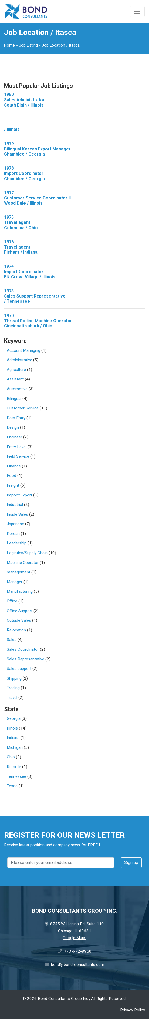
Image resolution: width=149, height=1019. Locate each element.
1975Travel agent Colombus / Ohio (21, 222)
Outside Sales (19, 620)
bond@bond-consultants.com (77, 964)
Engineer (14, 437)
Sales (11, 639)
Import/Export (19, 495)
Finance (14, 466)
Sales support (19, 668)
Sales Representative (25, 659)
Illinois (12, 728)
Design (13, 427)
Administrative (19, 359)
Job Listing (28, 45)
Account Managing (23, 350)
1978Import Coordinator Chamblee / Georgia (24, 173)
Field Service (18, 456)
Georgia (14, 718)
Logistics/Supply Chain (27, 552)
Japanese (15, 523)
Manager (14, 581)
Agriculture (16, 369)
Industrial (15, 504)
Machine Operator (23, 562)
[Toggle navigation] (137, 11)
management (18, 572)
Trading (13, 687)
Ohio (11, 756)
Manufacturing (20, 591)
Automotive (17, 388)
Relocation (16, 630)
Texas (12, 785)
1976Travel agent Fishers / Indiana (21, 247)
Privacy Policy (132, 1010)
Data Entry (16, 417)
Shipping (14, 678)
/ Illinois (12, 129)
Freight (13, 485)
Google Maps (74, 937)
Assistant (15, 379)
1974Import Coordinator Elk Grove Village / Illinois (29, 271)
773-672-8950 (78, 951)
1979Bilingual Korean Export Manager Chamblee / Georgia (37, 149)
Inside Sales (17, 514)
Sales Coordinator (23, 649)
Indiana (13, 737)
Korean (13, 533)
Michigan (15, 747)
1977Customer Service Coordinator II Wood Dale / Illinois (37, 198)
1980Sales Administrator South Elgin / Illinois (24, 99)
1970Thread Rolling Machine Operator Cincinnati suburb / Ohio (38, 320)
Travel (12, 697)
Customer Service (23, 408)
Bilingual (14, 398)
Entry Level (16, 446)
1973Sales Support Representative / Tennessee (35, 296)
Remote (14, 766)
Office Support (19, 610)
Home (9, 45)
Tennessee (16, 776)
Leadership (16, 543)
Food (11, 475)
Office (12, 601)
